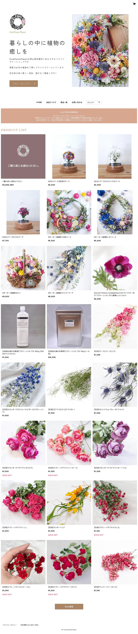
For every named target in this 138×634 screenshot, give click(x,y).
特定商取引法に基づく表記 (29, 625)
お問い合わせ (77, 102)
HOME (39, 102)
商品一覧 (64, 102)
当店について (51, 102)
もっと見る (69, 606)
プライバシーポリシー (10, 625)
